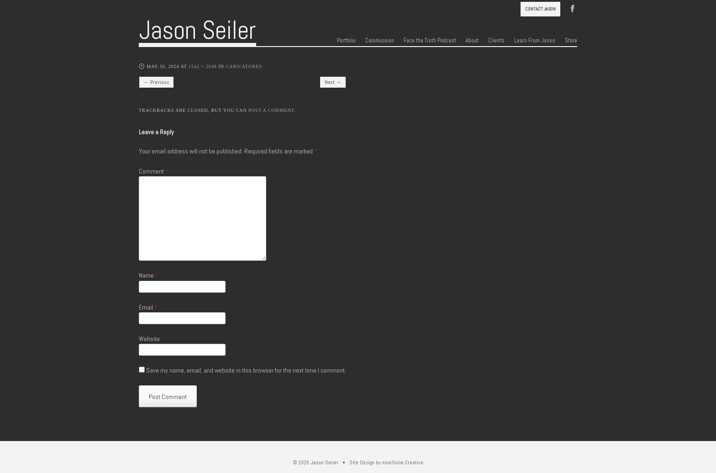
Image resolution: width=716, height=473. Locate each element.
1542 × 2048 (203, 66)
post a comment (271, 110)
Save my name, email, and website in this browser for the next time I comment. (246, 370)
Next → (333, 82)
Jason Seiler (197, 30)
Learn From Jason (534, 40)
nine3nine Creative (402, 462)
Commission (379, 40)
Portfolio (346, 40)
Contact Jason (540, 9)
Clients (496, 40)
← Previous (156, 82)
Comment (153, 171)
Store (571, 40)
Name (148, 275)
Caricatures (244, 66)
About (472, 40)
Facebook (572, 8)
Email (148, 307)
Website (149, 339)
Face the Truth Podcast (430, 40)
